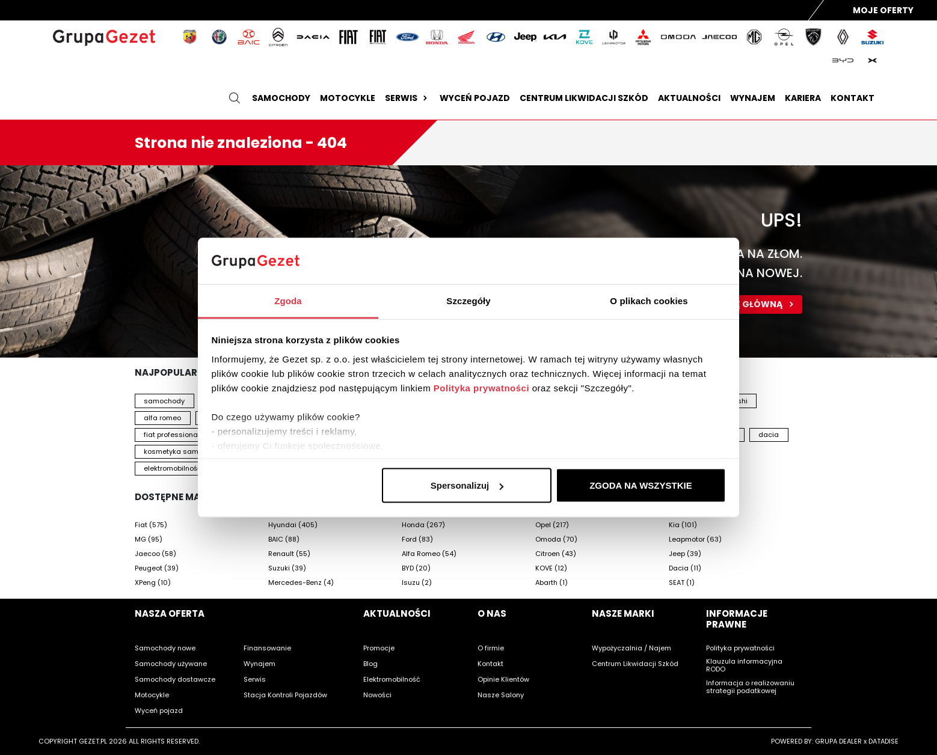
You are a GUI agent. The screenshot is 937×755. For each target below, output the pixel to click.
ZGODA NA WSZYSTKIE (640, 485)
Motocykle (347, 98)
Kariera (803, 98)
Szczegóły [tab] (468, 300)
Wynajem (752, 98)
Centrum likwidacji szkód (584, 98)
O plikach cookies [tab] (648, 300)
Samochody (281, 98)
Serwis (407, 98)
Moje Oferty (883, 10)
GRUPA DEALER (838, 741)
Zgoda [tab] (288, 300)
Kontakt (852, 98)
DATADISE (883, 741)
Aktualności (689, 98)
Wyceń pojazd (475, 98)
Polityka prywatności (481, 387)
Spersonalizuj (467, 485)
